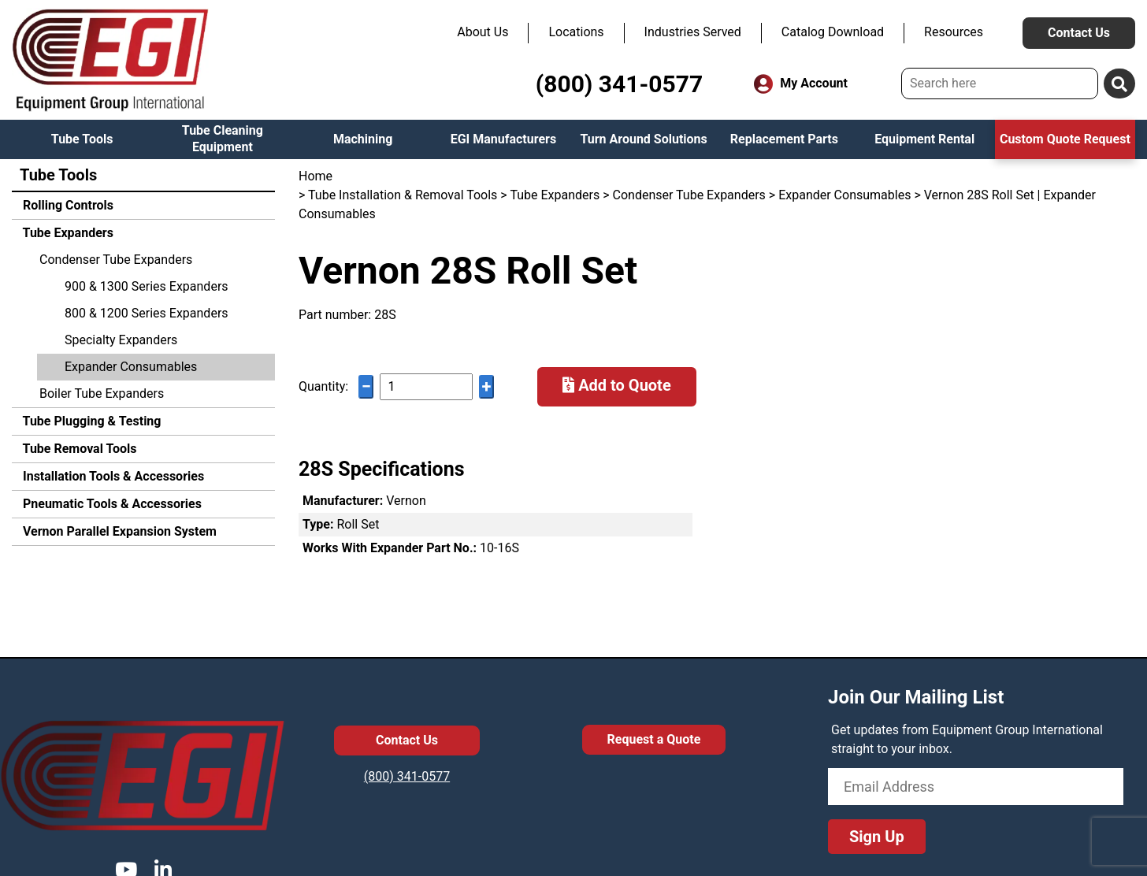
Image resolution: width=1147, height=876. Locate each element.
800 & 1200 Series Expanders (146, 313)
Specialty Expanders (121, 339)
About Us (482, 31)
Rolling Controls (66, 205)
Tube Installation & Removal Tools (402, 194)
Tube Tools (82, 139)
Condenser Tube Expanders (115, 259)
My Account (801, 84)
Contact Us (1079, 32)
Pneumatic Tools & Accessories (111, 503)
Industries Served (692, 31)
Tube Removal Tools (78, 448)
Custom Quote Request (1065, 139)
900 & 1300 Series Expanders (146, 286)
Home (315, 176)
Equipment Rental (924, 139)
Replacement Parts (784, 139)
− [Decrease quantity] (366, 386)
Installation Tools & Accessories (112, 476)
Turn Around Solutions (643, 139)
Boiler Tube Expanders (101, 393)
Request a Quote (654, 739)
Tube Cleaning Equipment (222, 138)
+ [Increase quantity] (487, 386)
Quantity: (323, 386)
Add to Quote (616, 385)
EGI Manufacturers (504, 139)
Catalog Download (832, 31)
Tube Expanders (66, 232)
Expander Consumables (131, 366)
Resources (953, 31)
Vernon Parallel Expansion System (118, 531)
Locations (575, 31)
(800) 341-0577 (619, 84)
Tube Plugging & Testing (90, 421)
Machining (362, 139)
